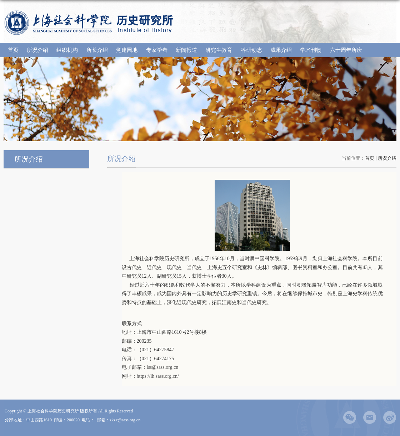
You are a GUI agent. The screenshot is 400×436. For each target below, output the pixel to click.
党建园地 (127, 50)
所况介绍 (37, 50)
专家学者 (157, 50)
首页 (13, 50)
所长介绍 (97, 50)
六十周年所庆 (346, 50)
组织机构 (67, 50)
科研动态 (251, 50)
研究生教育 (218, 50)
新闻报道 (186, 50)
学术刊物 (310, 50)
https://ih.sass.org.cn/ (158, 376)
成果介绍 (281, 50)
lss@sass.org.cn (163, 367)
